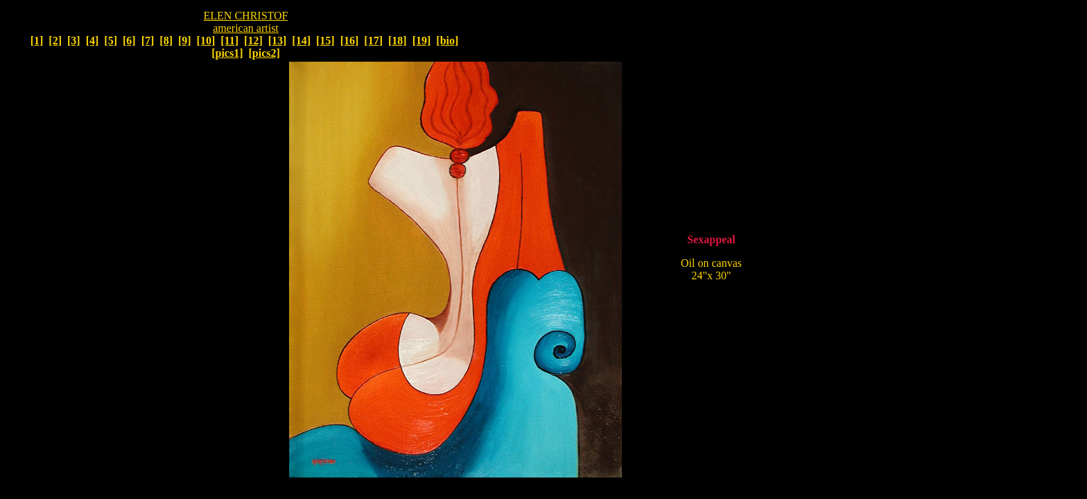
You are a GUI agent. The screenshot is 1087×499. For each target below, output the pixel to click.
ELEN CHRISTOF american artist (246, 22)
